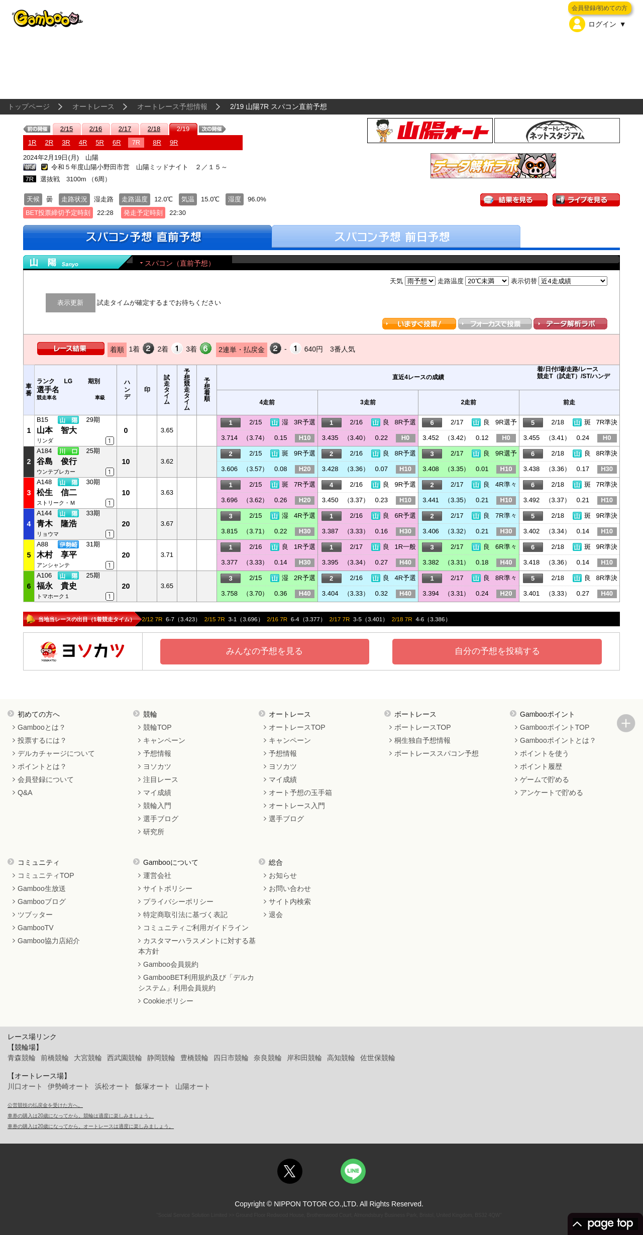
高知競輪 (341, 1058)
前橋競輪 (55, 1058)
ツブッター (35, 915)
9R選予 (506, 422)
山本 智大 (57, 430)
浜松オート (112, 1086)
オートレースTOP (297, 727)
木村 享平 (57, 554)
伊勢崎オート (69, 1086)
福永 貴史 (57, 586)
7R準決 (607, 422)
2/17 (125, 129)
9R (174, 142)
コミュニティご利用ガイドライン (196, 928)
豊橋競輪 (194, 1058)
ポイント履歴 (541, 766)
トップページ (29, 106)
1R (32, 142)
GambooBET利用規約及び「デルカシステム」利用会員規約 (196, 982)
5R (99, 142)
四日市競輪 (231, 1058)
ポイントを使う (544, 753)
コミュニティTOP (46, 875)
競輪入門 (157, 806)
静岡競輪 (161, 1058)
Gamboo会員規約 (170, 964)
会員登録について (46, 779)
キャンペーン (164, 740)
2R (49, 142)
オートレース (93, 106)
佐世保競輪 (377, 1058)
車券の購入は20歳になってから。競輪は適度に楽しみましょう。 (81, 1115)
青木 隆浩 (57, 523)
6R (117, 142)
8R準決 (607, 453)
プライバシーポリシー (178, 901)
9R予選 (304, 453)
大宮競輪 (88, 1058)
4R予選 (304, 515)
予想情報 (157, 753)
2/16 (95, 129)
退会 (276, 915)
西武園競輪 (124, 1058)
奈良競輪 (268, 1058)
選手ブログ (160, 819)
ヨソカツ (157, 766)
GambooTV (36, 928)
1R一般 (405, 546)
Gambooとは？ (42, 727)
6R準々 (506, 546)
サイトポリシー (167, 888)
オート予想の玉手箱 (300, 793)
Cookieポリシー (168, 1001)
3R (66, 142)
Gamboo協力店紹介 (49, 941)
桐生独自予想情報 (422, 740)
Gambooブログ (42, 901)
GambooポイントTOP (554, 727)
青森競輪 (22, 1058)
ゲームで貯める (544, 779)
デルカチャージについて (56, 753)
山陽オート (192, 1086)
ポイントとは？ (42, 766)
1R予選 (304, 546)
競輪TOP (157, 727)
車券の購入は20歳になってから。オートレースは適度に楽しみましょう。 (91, 1126)
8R (157, 142)
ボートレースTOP (422, 727)
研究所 (153, 832)
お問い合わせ (290, 888)
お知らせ (283, 875)
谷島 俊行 (57, 461)
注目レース (160, 779)
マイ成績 (157, 793)
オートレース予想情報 (172, 106)
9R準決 (607, 515)
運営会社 (157, 875)
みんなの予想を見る (264, 651)
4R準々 (506, 484)
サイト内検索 (290, 901)
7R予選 (304, 484)
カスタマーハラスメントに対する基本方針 (197, 946)
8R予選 (405, 422)
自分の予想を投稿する (497, 651)
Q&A (25, 793)
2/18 (154, 129)
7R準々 (506, 515)
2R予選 (304, 578)
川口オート (25, 1086)
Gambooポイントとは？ (558, 740)
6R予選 (405, 515)
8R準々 (506, 578)
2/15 (66, 129)
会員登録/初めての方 (599, 8)
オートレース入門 (297, 806)
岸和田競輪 (304, 1058)
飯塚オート (152, 1086)
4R (83, 142)
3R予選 (304, 422)
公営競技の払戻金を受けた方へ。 (45, 1105)
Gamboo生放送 (42, 888)
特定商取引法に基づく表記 (185, 915)
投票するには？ (42, 740)
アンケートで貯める (551, 793)
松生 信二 (57, 492)
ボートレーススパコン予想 (436, 753)
